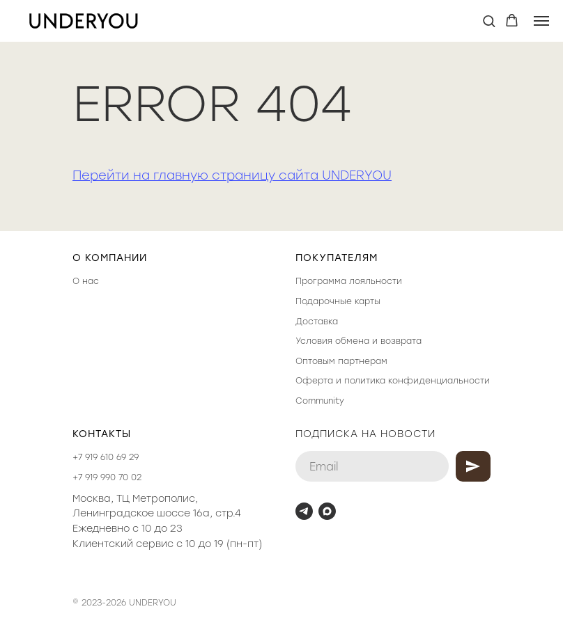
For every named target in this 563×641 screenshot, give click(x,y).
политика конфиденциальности (417, 381)
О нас (85, 281)
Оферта (314, 381)
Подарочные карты (337, 301)
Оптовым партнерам (341, 361)
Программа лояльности (348, 281)
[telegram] (304, 511)
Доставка (316, 321)
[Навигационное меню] (541, 21)
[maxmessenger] (327, 511)
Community (319, 401)
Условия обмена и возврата (358, 341)
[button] (488, 20)
